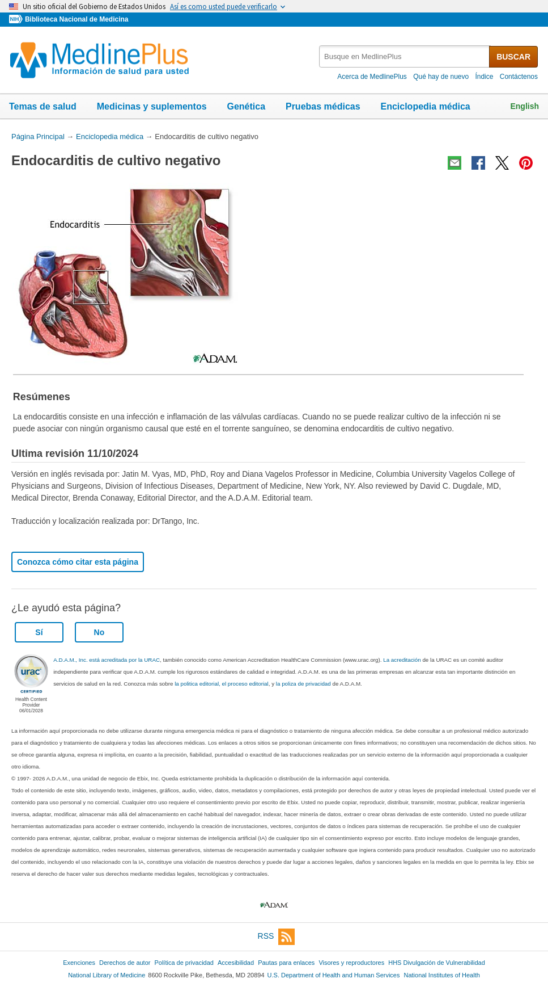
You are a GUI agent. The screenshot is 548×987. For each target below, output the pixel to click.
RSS (276, 937)
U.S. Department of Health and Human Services (333, 975)
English (524, 106)
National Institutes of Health (442, 975)
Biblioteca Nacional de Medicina (76, 19)
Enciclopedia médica (425, 106)
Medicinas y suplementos (152, 106)
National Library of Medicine (106, 975)
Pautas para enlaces (286, 962)
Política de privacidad (183, 962)
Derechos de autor (124, 962)
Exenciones (79, 962)
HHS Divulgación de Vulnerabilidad (436, 962)
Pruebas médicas (323, 106)
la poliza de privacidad (303, 684)
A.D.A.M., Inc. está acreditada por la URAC (106, 660)
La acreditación (401, 660)
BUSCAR (513, 56)
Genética (246, 106)
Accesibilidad (236, 962)
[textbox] (405, 56)
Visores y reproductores (351, 962)
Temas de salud (43, 106)
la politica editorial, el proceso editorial (222, 684)
